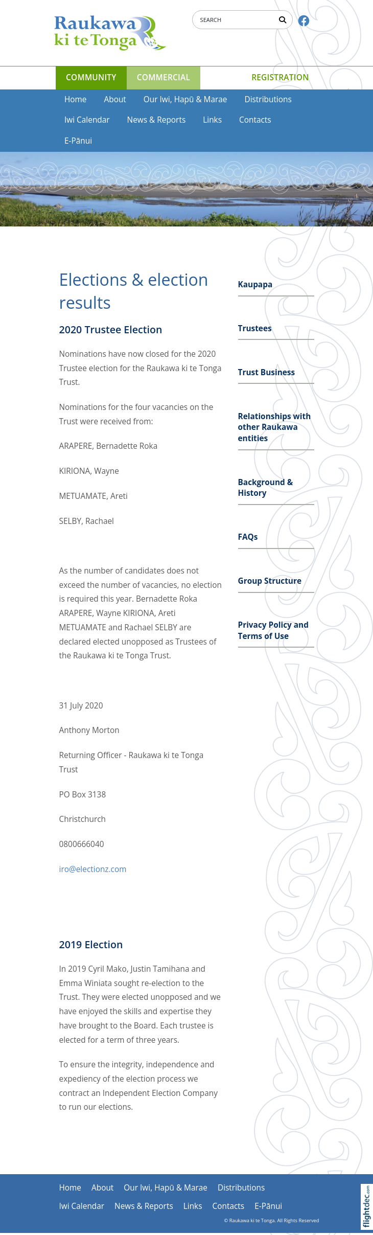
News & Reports (156, 120)
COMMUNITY (91, 77)
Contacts (255, 120)
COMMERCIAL (163, 77)
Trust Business (266, 372)
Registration (280, 77)
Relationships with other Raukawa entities (274, 427)
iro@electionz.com (93, 869)
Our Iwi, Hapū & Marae (185, 99)
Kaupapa (255, 284)
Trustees (255, 328)
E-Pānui (78, 140)
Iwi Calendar (87, 120)
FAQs (248, 537)
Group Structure (270, 581)
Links (212, 120)
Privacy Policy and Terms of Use (273, 631)
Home (75, 99)
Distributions (267, 99)
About (115, 99)
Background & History (265, 488)
